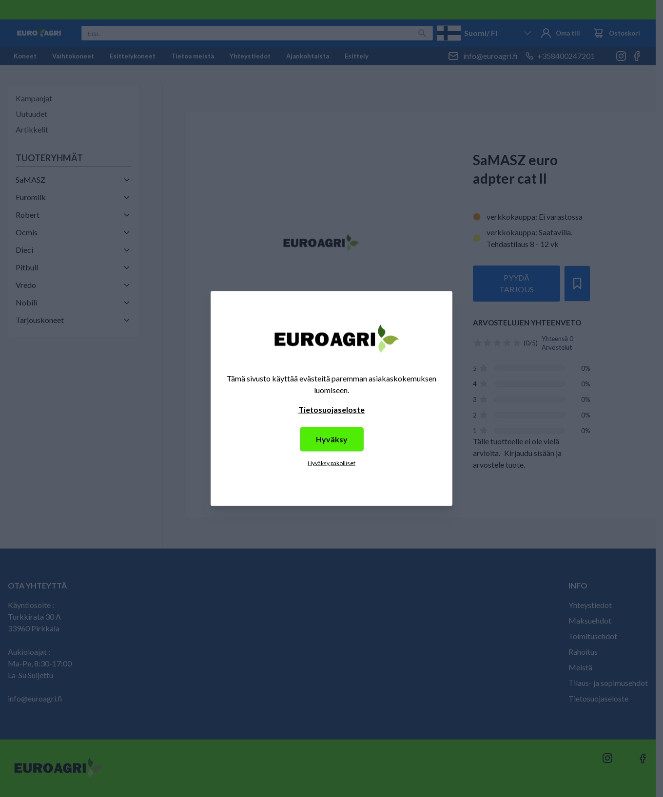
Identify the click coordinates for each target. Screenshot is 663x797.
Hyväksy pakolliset (331, 463)
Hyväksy (332, 439)
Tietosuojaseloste (331, 409)
